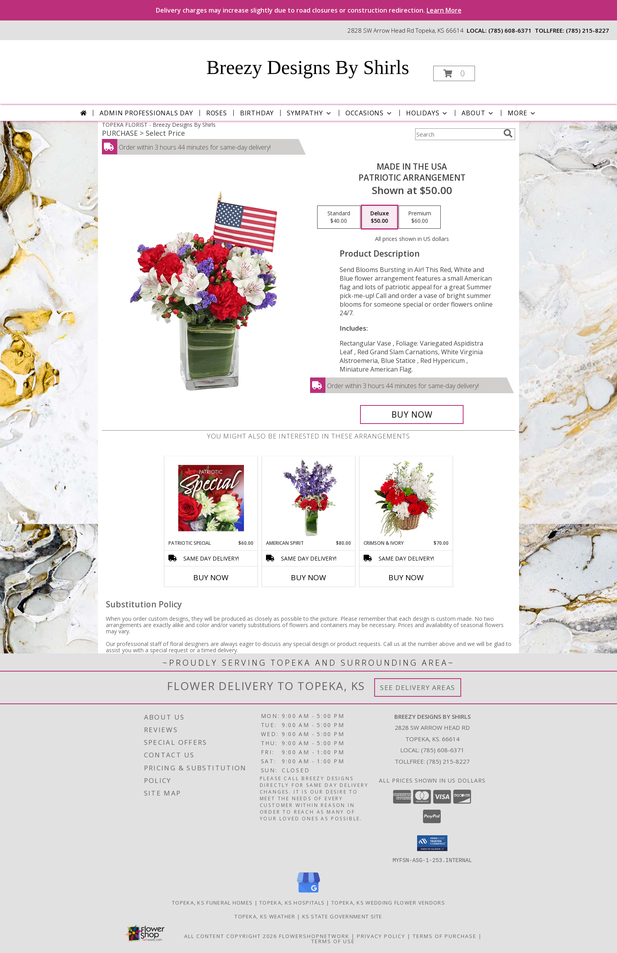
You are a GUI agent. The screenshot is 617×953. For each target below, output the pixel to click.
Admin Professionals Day (146, 113)
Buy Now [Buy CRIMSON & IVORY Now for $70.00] (406, 577)
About (478, 113)
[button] (454, 73)
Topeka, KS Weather (265, 916)
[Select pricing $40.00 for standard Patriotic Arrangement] (339, 217)
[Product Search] (458, 134)
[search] (508, 133)
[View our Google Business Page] (308, 892)
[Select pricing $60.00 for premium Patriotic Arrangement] (419, 217)
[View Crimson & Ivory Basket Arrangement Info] (406, 498)
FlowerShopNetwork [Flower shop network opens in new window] (314, 935)
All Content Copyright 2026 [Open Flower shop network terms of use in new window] (230, 935)
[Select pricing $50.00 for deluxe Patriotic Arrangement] (379, 217)
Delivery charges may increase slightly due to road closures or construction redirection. (309, 10)
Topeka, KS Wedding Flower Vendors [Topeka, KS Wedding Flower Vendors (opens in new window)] (388, 902)
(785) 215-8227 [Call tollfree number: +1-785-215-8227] (587, 30)
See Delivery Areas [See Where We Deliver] (417, 687)
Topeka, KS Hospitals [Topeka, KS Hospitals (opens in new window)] (292, 902)
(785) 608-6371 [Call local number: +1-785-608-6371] (510, 30)
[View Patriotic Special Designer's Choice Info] (211, 498)
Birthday (257, 113)
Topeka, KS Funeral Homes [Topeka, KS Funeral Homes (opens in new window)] (212, 902)
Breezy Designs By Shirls (307, 67)
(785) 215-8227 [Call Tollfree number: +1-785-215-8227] (448, 761)
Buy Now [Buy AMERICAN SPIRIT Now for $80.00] (308, 577)
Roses (216, 113)
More (522, 113)
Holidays (427, 113)
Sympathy (309, 113)
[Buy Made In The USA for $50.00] (412, 414)
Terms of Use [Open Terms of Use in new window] (333, 940)
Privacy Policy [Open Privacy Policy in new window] (381, 935)
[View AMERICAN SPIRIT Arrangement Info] (309, 498)
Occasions (369, 113)
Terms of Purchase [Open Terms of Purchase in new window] (445, 935)
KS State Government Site (342, 916)
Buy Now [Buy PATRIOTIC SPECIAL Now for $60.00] (211, 577)
